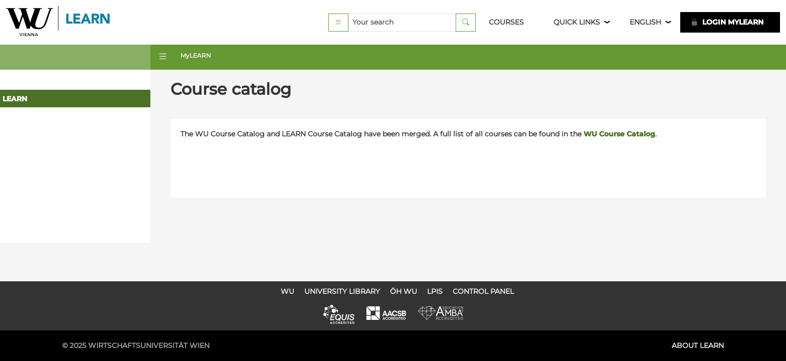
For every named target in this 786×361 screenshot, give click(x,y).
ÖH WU (403, 291)
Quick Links (576, 22)
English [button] (645, 22)
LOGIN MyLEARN (727, 22)
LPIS (435, 291)
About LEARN (698, 345)
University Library (342, 291)
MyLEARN (195, 55)
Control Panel (483, 291)
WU (287, 291)
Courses (506, 22)
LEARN (15, 98)
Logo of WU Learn (58, 22)
